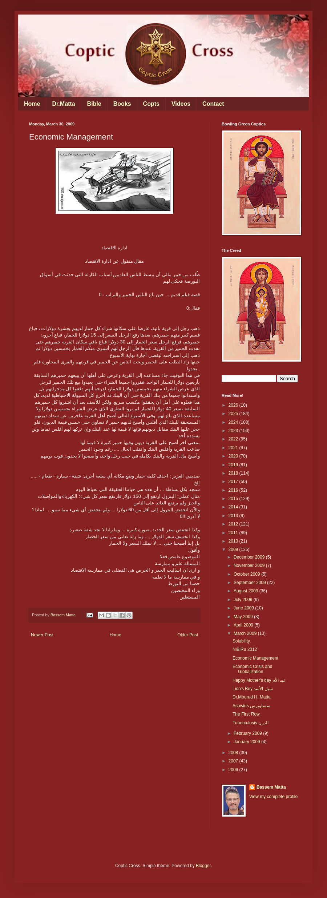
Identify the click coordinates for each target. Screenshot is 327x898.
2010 (234, 541)
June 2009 (244, 608)
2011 (234, 532)
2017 (234, 481)
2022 (234, 439)
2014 (234, 507)
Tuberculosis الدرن (251, 722)
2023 (234, 430)
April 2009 (244, 625)
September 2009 (250, 582)
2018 (234, 473)
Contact (213, 104)
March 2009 (246, 633)
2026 (234, 405)
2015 (234, 498)
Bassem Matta (271, 787)
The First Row (246, 714)
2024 (234, 422)
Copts (151, 104)
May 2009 (244, 616)
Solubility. (242, 641)
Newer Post (42, 634)
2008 (234, 752)
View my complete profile (273, 796)
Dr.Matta (63, 104)
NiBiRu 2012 (245, 649)
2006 (234, 769)
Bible (94, 104)
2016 (234, 490)
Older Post (187, 634)
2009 (234, 549)
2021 (234, 447)
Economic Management (255, 658)
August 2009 (246, 590)
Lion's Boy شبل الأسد (253, 688)
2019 (234, 464)
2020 (234, 456)
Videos (180, 104)
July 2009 (244, 599)
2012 (234, 524)
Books (122, 104)
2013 (234, 515)
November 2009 (250, 565)
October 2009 (247, 574)
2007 (234, 761)
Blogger (203, 865)
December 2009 (250, 557)
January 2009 (247, 741)
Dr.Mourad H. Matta (252, 697)
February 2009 (248, 733)
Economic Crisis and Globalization (252, 669)
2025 (234, 413)
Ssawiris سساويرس (251, 705)
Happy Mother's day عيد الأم (259, 680)
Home (32, 104)
